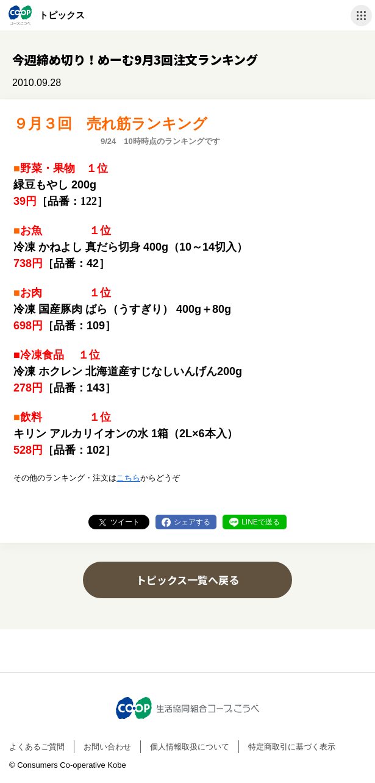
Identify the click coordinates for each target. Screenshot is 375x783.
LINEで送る (260, 522)
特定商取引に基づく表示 (291, 746)
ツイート (125, 522)
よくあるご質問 (37, 746)
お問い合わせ (107, 746)
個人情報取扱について (189, 746)
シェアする (192, 522)
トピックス (62, 15)
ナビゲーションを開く (361, 15)
